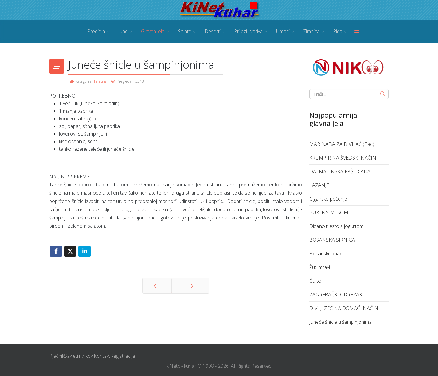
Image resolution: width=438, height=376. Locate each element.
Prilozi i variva (248, 31)
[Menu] (357, 31)
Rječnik (56, 356)
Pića (337, 31)
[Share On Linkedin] (84, 251)
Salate (184, 31)
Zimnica (311, 31)
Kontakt (102, 356)
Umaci (283, 31)
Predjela (96, 31)
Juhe (123, 31)
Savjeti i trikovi (79, 356)
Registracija (122, 356)
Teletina (100, 81)
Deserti (213, 31)
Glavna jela (153, 31)
